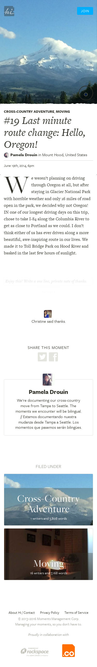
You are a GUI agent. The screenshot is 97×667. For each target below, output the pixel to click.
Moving (63, 111)
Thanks (49, 292)
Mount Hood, (64, 154)
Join (85, 11)
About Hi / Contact (22, 612)
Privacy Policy (49, 612)
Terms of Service (76, 612)
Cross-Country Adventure (29, 111)
